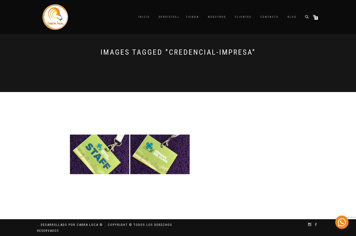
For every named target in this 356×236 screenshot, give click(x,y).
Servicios (168, 17)
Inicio (144, 17)
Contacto (269, 17)
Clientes (243, 17)
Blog (292, 17)
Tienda (192, 17)
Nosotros (217, 17)
